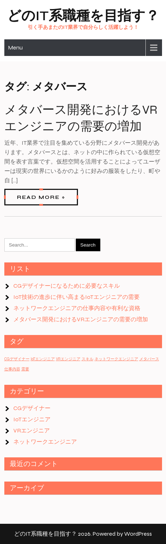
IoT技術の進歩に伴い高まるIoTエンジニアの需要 (76, 296)
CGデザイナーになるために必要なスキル (66, 285)
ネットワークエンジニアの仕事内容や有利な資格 (76, 308)
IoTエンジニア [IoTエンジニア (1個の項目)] (43, 359)
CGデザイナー (32, 408)
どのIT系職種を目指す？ (83, 16)
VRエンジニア (31, 430)
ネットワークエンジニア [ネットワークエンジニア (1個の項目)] (116, 359)
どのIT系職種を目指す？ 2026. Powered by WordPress (83, 533)
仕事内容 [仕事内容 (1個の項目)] (12, 369)
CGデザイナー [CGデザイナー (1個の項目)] (17, 359)
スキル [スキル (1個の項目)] (87, 359)
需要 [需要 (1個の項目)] (25, 369)
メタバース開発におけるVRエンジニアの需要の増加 (80, 319)
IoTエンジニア (32, 419)
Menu (15, 47)
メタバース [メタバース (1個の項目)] (149, 359)
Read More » (41, 197)
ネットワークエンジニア (45, 441)
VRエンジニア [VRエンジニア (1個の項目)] (68, 359)
